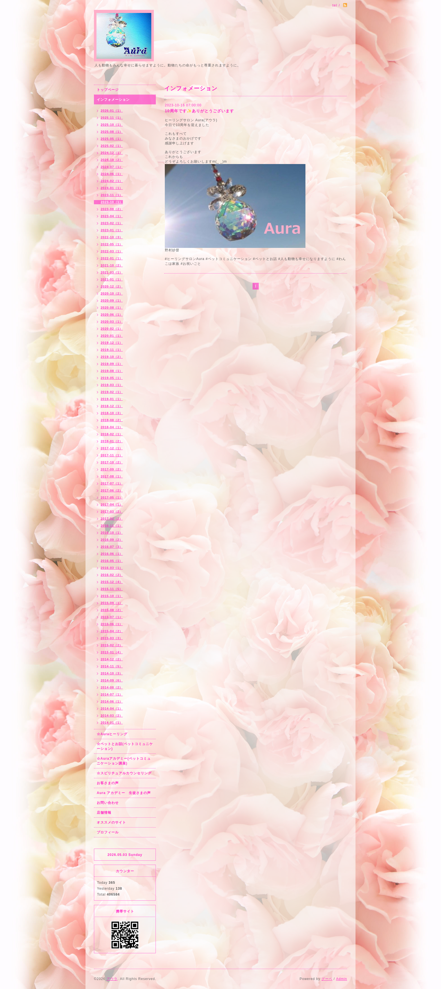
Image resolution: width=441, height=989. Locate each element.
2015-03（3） (112, 638)
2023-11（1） (112, 195)
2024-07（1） (112, 167)
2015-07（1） (112, 617)
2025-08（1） (112, 131)
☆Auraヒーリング (112, 734)
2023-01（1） (112, 230)
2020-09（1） (112, 300)
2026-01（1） (112, 110)
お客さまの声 (108, 783)
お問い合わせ (108, 803)
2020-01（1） (112, 335)
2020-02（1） (112, 328)
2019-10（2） (112, 356)
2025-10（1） (112, 124)
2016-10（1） (112, 532)
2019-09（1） (112, 363)
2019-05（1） (112, 378)
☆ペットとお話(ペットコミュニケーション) (125, 746)
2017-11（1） (112, 455)
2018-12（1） (112, 406)
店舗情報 (104, 813)
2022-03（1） (112, 251)
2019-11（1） (112, 349)
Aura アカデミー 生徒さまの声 (124, 793)
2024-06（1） (112, 174)
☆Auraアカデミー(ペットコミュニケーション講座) (124, 761)
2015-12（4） (112, 582)
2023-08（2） (112, 209)
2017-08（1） (112, 476)
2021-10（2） (112, 265)
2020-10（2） (112, 293)
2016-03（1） (112, 567)
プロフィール (108, 832)
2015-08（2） (112, 610)
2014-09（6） (112, 680)
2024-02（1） (112, 181)
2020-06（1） (112, 314)
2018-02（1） (112, 434)
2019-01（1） (112, 399)
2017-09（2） (112, 469)
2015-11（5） (112, 589)
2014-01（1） (112, 722)
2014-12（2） (112, 659)
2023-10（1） (112, 202)
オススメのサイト (111, 822)
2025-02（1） (112, 145)
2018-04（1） (112, 427)
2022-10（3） (112, 237)
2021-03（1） (112, 272)
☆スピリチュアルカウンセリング (124, 773)
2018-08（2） (112, 420)
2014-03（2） (112, 715)
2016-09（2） (112, 539)
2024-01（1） (112, 188)
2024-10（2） (112, 160)
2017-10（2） (112, 462)
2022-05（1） (112, 244)
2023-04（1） (112, 216)
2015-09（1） (112, 603)
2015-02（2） (112, 645)
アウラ (112, 979)
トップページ (108, 90)
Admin (341, 979)
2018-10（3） (112, 413)
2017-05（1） (112, 497)
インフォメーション (113, 100)
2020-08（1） (112, 307)
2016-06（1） (112, 553)
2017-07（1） (112, 483)
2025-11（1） (112, 117)
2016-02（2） (112, 575)
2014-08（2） (112, 687)
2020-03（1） (112, 321)
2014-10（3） (112, 673)
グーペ (326, 979)
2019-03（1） (112, 385)
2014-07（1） (112, 694)
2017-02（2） (112, 518)
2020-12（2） (112, 286)
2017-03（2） (112, 511)
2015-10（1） (112, 596)
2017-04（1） (112, 504)
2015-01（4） (112, 652)
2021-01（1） (112, 279)
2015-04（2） (112, 631)
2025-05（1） (112, 138)
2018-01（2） (112, 441)
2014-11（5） (112, 666)
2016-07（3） (112, 546)
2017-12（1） (112, 448)
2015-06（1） (112, 624)
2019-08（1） (112, 371)
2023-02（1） (112, 223)
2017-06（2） (112, 490)
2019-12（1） (112, 342)
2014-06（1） (112, 701)
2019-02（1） (112, 392)
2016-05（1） (112, 560)
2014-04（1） (112, 708)
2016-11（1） (112, 525)
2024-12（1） (112, 152)
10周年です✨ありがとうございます (199, 111)
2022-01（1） (112, 258)
